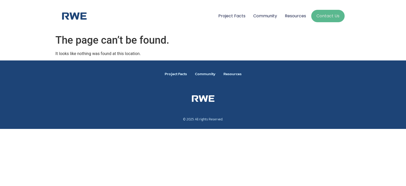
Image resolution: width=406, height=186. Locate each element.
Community (265, 16)
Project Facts (231, 16)
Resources (295, 16)
